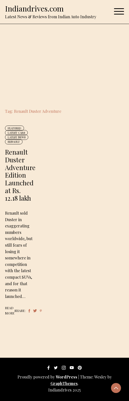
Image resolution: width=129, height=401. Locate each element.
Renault (14, 142)
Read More (9, 310)
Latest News (17, 137)
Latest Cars (16, 133)
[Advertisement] (65, 62)
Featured (14, 128)
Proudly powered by (48, 376)
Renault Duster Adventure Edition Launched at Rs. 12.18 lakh (20, 175)
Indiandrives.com (34, 9)
